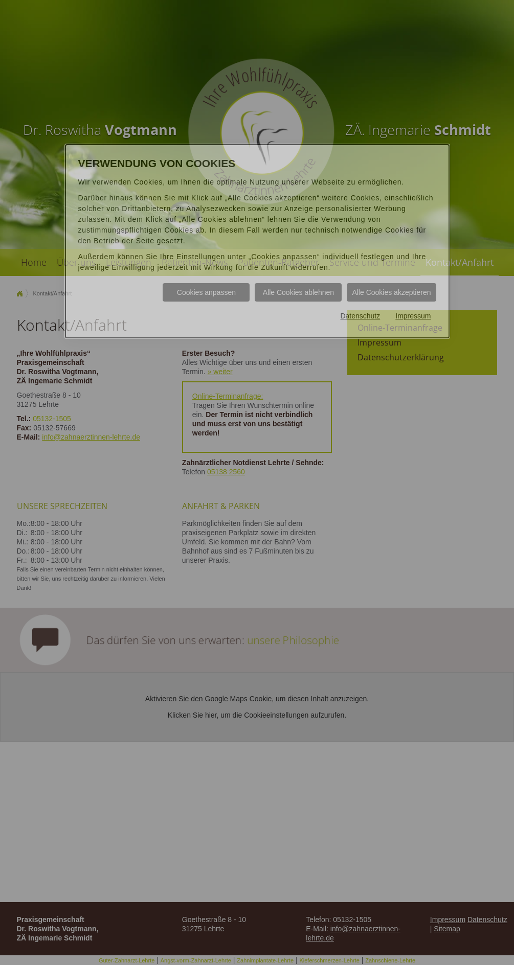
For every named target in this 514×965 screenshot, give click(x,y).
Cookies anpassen (206, 292)
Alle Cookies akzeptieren (391, 292)
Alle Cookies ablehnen (298, 292)
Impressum (413, 316)
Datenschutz (360, 316)
